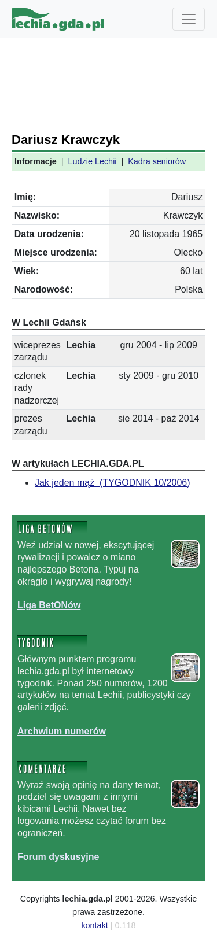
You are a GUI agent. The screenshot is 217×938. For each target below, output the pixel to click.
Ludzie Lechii (92, 161)
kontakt (94, 925)
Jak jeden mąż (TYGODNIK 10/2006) (112, 483)
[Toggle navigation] (188, 19)
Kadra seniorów (157, 161)
